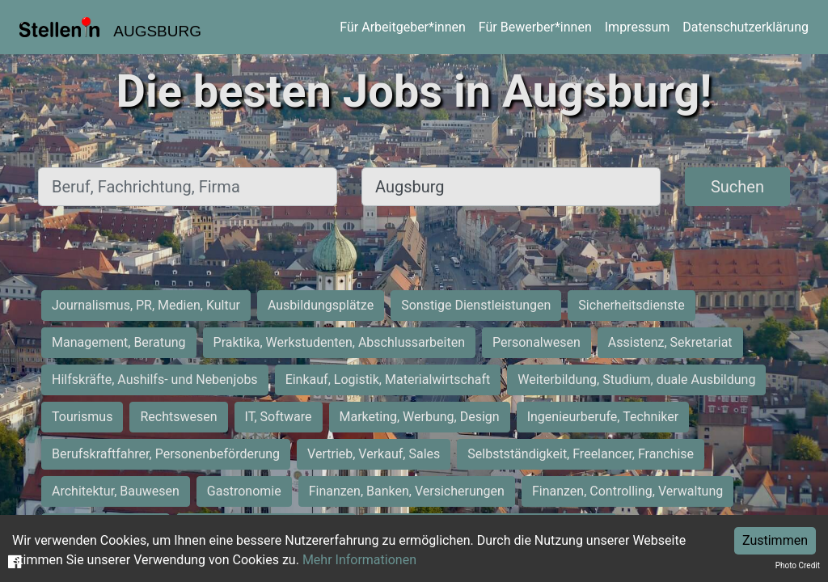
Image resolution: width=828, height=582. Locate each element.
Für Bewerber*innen (535, 27)
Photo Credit (797, 565)
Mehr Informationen (359, 559)
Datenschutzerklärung (745, 27)
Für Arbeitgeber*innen (402, 27)
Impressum (637, 27)
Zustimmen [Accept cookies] (775, 540)
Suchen (737, 186)
